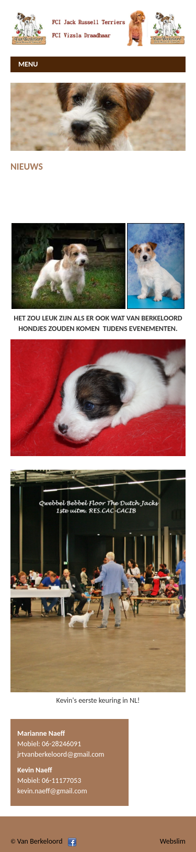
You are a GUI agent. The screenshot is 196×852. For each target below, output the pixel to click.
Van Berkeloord (40, 841)
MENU (28, 64)
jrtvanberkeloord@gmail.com (61, 754)
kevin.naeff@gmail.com (52, 791)
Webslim (173, 841)
